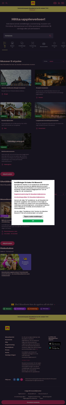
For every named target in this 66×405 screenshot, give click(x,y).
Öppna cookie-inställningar (33, 216)
